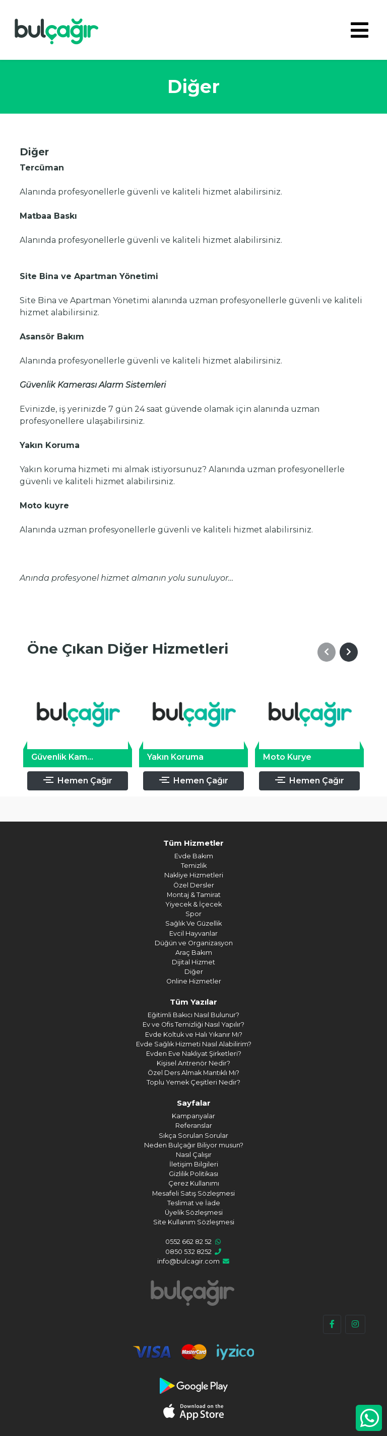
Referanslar (193, 1125)
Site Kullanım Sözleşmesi (193, 1222)
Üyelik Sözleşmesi (194, 1212)
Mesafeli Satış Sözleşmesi (193, 1193)
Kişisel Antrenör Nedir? (193, 1063)
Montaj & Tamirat (194, 895)
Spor (193, 914)
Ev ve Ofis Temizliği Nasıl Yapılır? (193, 1024)
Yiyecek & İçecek (193, 904)
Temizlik (194, 865)
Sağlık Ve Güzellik (193, 923)
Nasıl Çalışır (194, 1154)
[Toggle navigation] (359, 30)
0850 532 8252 (188, 1251)
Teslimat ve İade (193, 1203)
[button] (326, 652)
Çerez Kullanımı (193, 1183)
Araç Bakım (193, 952)
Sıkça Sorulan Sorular (193, 1135)
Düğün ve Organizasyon (194, 943)
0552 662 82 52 (188, 1241)
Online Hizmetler (193, 981)
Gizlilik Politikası (193, 1174)
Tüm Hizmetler (193, 843)
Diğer (193, 971)
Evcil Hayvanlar (193, 933)
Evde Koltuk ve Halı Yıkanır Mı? (193, 1034)
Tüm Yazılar (193, 1002)
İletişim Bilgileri (193, 1164)
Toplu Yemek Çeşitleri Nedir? (193, 1082)
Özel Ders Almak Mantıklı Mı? (193, 1072)
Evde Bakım (193, 856)
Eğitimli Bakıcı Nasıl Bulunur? (193, 1015)
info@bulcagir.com (188, 1261)
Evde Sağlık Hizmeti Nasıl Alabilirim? (193, 1044)
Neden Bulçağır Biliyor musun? (193, 1145)
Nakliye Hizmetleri (193, 875)
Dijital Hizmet (193, 962)
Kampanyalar (193, 1116)
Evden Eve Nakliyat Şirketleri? (193, 1053)
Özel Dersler (193, 885)
